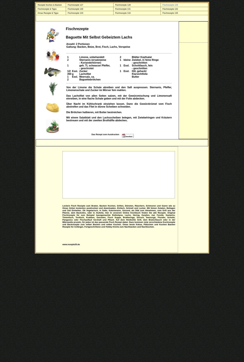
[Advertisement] (118, 174)
